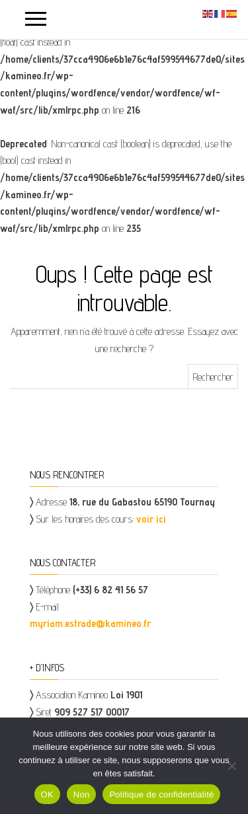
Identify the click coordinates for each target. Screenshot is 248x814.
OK (47, 794)
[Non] (231, 765)
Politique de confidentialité (161, 794)
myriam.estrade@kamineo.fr (90, 623)
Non (81, 794)
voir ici (151, 519)
